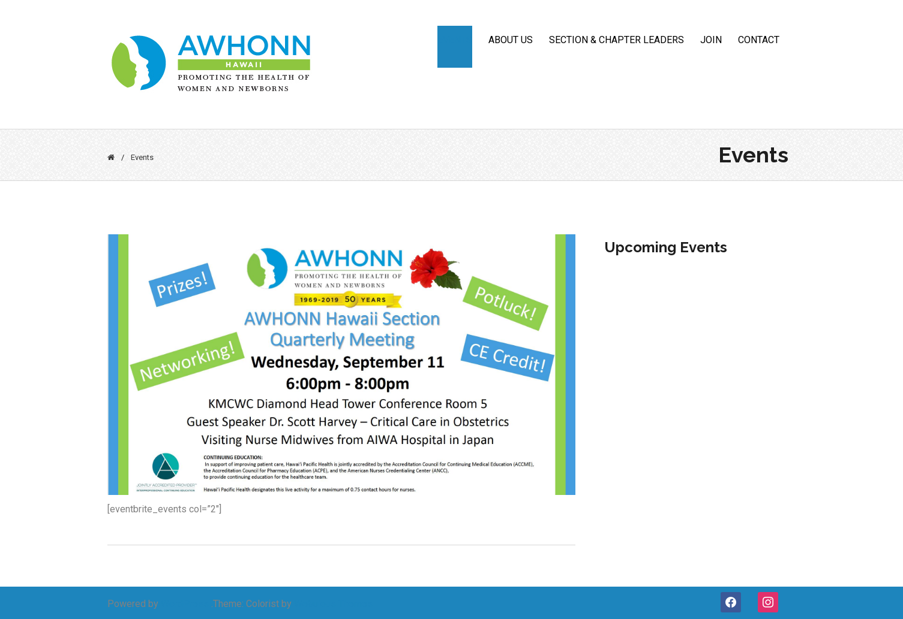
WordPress (185, 603)
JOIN (711, 40)
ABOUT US (510, 40)
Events (454, 40)
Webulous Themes (333, 603)
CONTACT (758, 40)
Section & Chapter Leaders (616, 40)
